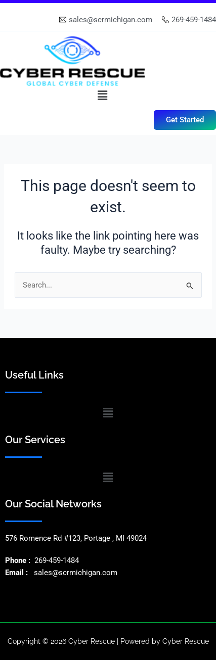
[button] (102, 95)
